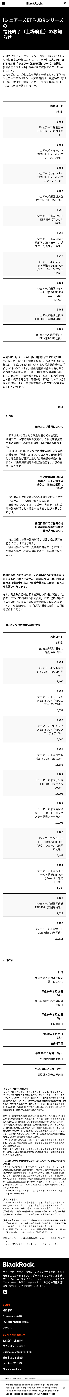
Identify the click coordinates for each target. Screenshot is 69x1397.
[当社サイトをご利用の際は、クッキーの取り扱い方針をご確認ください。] (34, 1363)
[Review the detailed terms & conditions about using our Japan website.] (34, 1340)
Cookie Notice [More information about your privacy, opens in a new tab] (48, 1396)
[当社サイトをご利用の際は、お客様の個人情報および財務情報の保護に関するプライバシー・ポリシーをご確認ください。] (34, 1346)
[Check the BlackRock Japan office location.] (34, 1327)
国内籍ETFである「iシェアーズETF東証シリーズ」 (33, 61)
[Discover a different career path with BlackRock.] (34, 1310)
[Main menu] (3, 3)
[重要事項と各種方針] (34, 1357)
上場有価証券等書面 (16, 1181)
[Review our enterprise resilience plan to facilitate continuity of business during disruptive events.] (34, 1351)
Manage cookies (12, 1369)
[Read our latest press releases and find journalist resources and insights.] (34, 1316)
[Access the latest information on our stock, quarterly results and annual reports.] (34, 1321)
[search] (65, 3)
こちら (52, 1238)
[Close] (64, 1390)
